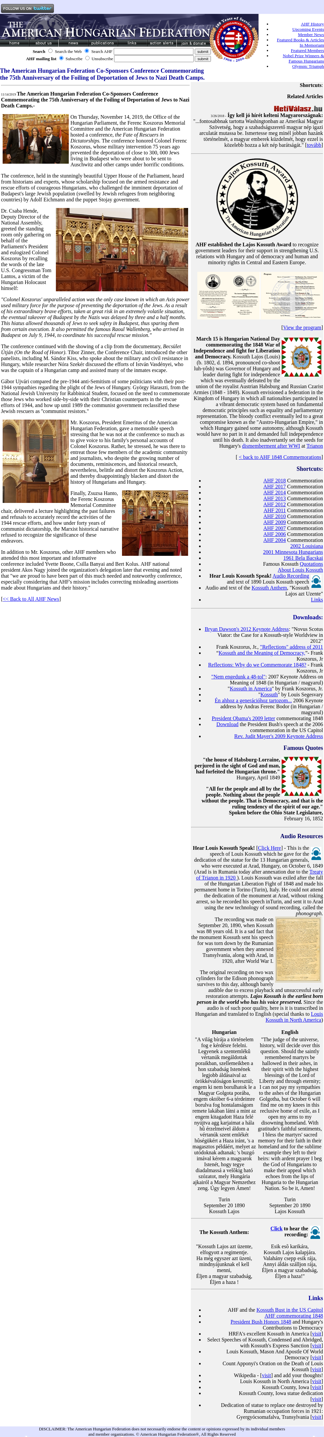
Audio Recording (290, 576)
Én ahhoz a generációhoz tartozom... (253, 700)
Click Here (269, 848)
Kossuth (269, 694)
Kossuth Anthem (269, 588)
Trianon (314, 446)
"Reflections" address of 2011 (291, 647)
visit (316, 1333)
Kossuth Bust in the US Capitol (290, 1310)
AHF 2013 (274, 498)
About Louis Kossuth (300, 570)
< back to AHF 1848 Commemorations (280, 457)
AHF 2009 (274, 522)
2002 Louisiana (306, 546)
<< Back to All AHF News (31, 599)
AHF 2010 (274, 516)
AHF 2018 (274, 480)
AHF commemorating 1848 (293, 1316)
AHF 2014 (274, 492)
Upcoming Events (308, 29)
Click (276, 1228)
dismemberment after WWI (271, 446)
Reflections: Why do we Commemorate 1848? (257, 665)
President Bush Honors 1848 (260, 1322)
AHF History (312, 23)
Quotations (311, 564)
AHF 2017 (274, 486)
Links (317, 599)
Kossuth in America (251, 688)
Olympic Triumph (308, 66)
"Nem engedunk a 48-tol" (238, 676)
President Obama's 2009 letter (243, 718)
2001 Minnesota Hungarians (293, 552)
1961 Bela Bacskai (303, 558)
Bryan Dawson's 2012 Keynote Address (247, 629)
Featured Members (307, 50)
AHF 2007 (274, 528)
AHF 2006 (274, 534)
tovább (314, 145)
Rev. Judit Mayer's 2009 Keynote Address (278, 736)
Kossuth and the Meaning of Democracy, (262, 653)
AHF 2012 (274, 504)
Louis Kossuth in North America (294, 1017)
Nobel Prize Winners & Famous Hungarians (303, 58)
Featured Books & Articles (300, 39)
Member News (311, 34)
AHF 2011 (274, 510)
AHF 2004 (274, 540)
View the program (302, 327)
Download (228, 724)
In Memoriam (312, 45)
